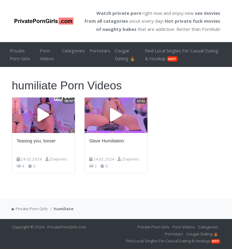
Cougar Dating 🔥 (125, 54)
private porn (126, 13)
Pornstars (99, 51)
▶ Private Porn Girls (30, 208)
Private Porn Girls (20, 54)
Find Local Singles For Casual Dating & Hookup (181, 54)
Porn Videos (47, 54)
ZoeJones (58, 159)
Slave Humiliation (106, 140)
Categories (73, 51)
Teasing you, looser (36, 140)
